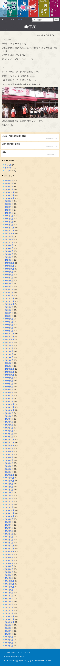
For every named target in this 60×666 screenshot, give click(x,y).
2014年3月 (9, 607)
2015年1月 (9, 578)
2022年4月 (9, 322)
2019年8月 (9, 416)
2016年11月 (9, 513)
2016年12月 (9, 510)
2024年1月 (9, 260)
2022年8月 (9, 310)
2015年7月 (9, 560)
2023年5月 (9, 284)
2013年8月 (9, 628)
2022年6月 (9, 316)
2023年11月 (9, 266)
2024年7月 (9, 242)
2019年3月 (9, 431)
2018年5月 (9, 460)
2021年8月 (9, 345)
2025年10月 (9, 198)
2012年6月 (9, 643)
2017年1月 (9, 507)
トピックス (9, 168)
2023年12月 (9, 263)
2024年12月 (9, 228)
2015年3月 (9, 572)
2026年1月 (9, 189)
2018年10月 (9, 446)
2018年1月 (9, 472)
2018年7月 (9, 454)
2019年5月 (9, 425)
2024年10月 (9, 233)
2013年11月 (9, 619)
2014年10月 (9, 587)
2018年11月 (9, 443)
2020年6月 (9, 387)
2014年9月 (9, 590)
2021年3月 (9, 360)
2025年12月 (9, 192)
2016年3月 (9, 537)
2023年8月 (9, 275)
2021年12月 (9, 334)
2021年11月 (9, 337)
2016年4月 (9, 534)
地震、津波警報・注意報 (30, 145)
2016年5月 (9, 531)
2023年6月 (9, 281)
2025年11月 (9, 195)
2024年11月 (9, 230)
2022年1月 (9, 331)
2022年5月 (9, 319)
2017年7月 (9, 490)
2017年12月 (9, 475)
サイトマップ (25, 652)
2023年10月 (9, 269)
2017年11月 (9, 478)
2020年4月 (9, 392)
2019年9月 (9, 413)
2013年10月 (9, 622)
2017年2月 (9, 504)
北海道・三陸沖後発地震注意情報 (30, 137)
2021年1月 (9, 366)
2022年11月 (9, 301)
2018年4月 (9, 463)
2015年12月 (9, 546)
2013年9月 (9, 625)
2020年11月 (9, 372)
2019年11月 (9, 407)
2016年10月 (9, 516)
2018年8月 (9, 451)
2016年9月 (9, 519)
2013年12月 (9, 616)
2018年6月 (9, 457)
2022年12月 (9, 298)
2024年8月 (9, 239)
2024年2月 (9, 257)
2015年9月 (9, 554)
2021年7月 (9, 348)
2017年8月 (9, 487)
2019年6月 (9, 422)
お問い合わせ (11, 652)
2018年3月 (9, 466)
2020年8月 (9, 381)
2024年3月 (9, 254)
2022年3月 (9, 325)
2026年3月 (9, 183)
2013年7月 (9, 631)
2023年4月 (9, 287)
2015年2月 (9, 575)
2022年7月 (9, 313)
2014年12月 (9, 581)
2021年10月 (9, 339)
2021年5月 (9, 354)
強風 (30, 153)
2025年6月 (9, 210)
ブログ (56, 35)
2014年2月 (9, 610)
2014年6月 (9, 599)
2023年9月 (9, 272)
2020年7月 (9, 384)
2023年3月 (9, 289)
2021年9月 (9, 342)
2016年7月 (9, 525)
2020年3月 (9, 395)
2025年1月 (9, 225)
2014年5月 (9, 602)
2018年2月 (9, 469)
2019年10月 (9, 410)
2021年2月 (9, 363)
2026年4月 (9, 181)
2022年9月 (9, 307)
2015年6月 (9, 563)
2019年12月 (9, 404)
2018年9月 (9, 448)
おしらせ (8, 165)
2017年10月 (9, 481)
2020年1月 (9, 401)
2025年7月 (9, 207)
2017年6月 (9, 493)
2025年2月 (9, 222)
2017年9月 (9, 484)
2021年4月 (9, 357)
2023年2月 (9, 292)
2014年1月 (9, 613)
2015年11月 (9, 549)
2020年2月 (9, 398)
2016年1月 (9, 543)
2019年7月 (9, 419)
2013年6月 (9, 634)
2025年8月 (9, 204)
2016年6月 (9, 528)
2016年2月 (9, 540)
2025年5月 (9, 213)
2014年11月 (9, 584)
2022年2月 (9, 328)
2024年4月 (9, 251)
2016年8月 (9, 522)
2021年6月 (9, 351)
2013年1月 (9, 640)
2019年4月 (9, 428)
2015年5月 (9, 566)
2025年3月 (9, 219)
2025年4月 (9, 216)
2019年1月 (9, 437)
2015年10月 (9, 551)
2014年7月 (9, 596)
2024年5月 (9, 248)
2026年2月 (9, 186)
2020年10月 (9, 375)
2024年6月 (9, 245)
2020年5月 (9, 389)
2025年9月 (9, 201)
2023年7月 (9, 278)
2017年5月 (9, 495)
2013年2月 (9, 637)
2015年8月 (9, 557)
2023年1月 (9, 295)
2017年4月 (9, 498)
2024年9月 (9, 236)
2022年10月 (9, 304)
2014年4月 (9, 604)
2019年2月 (9, 434)
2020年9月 (9, 378)
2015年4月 (9, 569)
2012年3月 (9, 646)
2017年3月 (9, 501)
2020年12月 (9, 369)
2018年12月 (9, 440)
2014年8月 (9, 593)
